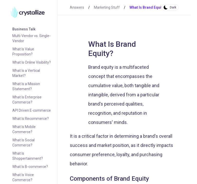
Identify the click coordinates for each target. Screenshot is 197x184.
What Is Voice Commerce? (23, 177)
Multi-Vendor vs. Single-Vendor (31, 38)
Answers (77, 7)
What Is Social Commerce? (23, 142)
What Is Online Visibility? (31, 62)
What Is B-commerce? (30, 167)
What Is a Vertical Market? (26, 73)
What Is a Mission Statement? (26, 86)
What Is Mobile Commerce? (24, 129)
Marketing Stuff (107, 7)
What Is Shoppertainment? (27, 155)
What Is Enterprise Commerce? (27, 99)
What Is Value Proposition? (23, 51)
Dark (173, 7)
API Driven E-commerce (31, 110)
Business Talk (23, 29)
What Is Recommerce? (30, 119)
